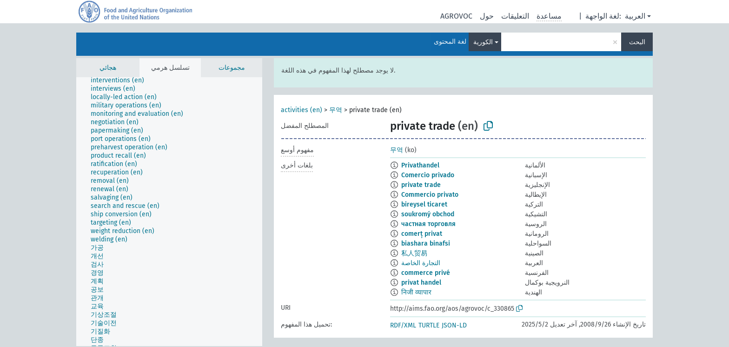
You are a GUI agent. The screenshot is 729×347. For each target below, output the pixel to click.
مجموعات (232, 68)
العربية (635, 16)
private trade (421, 185)
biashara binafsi (425, 243)
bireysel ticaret (424, 204)
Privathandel (420, 165)
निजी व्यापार (416, 292)
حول (487, 16)
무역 (335, 110)
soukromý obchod (427, 214)
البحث (637, 42)
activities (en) (301, 110)
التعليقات (515, 16)
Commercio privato (429, 195)
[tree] (169, 211)
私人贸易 (414, 253)
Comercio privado (427, 175)
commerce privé (425, 273)
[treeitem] (121, 80)
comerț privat (421, 234)
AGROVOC (456, 16)
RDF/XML (403, 325)
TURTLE (428, 325)
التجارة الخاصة (420, 263)
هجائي (107, 68)
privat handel (421, 283)
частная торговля (428, 224)
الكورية (483, 42)
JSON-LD (454, 325)
